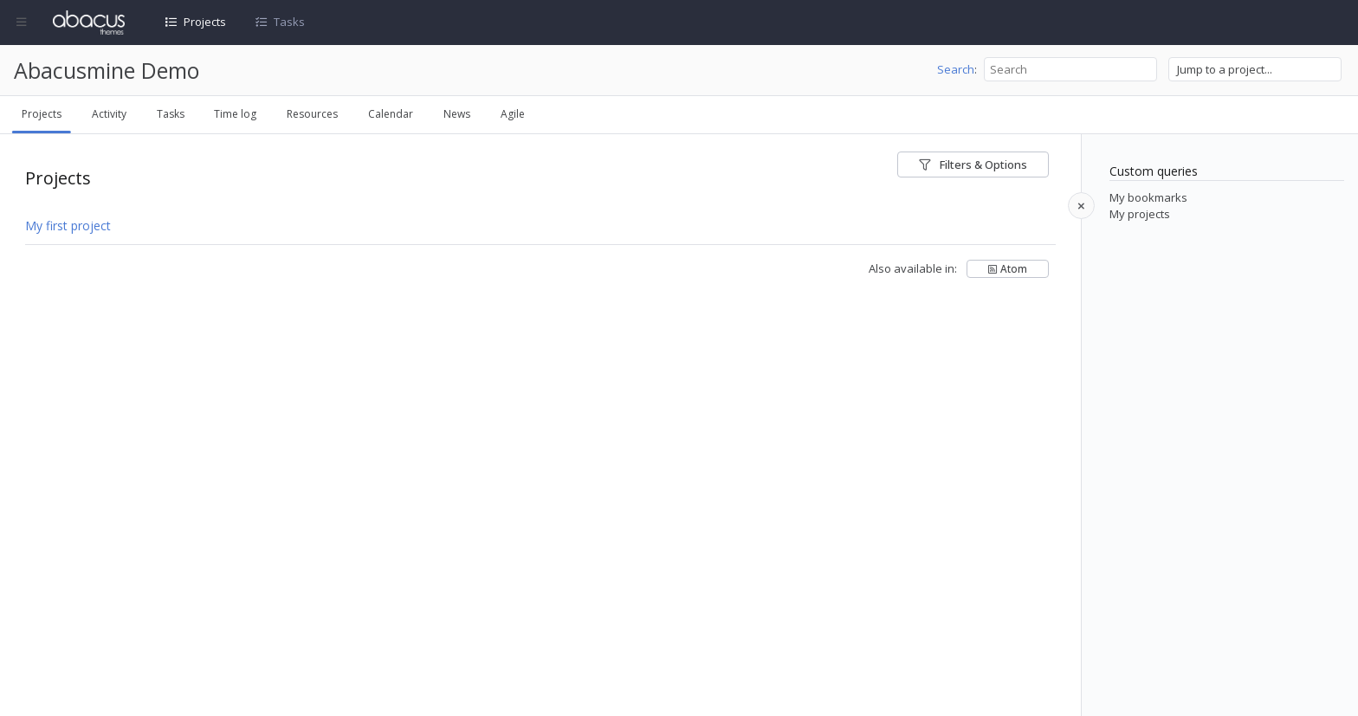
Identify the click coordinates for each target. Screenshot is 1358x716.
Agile (513, 113)
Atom (1013, 268)
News (456, 113)
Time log (235, 113)
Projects (205, 21)
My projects (1139, 214)
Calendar (390, 113)
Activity (109, 113)
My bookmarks (1148, 197)
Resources (312, 113)
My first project (68, 225)
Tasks (289, 21)
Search (955, 69)
